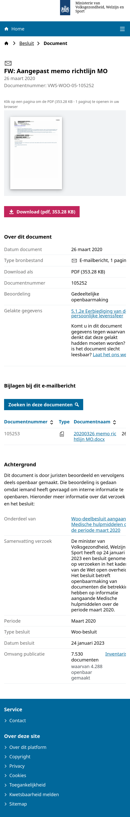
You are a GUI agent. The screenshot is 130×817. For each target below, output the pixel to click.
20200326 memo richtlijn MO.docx (95, 436)
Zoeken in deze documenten (43, 405)
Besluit (28, 43)
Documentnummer (29, 421)
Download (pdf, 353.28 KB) (41, 212)
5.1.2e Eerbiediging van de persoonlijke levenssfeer (99, 313)
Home (14, 29)
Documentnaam (96, 421)
